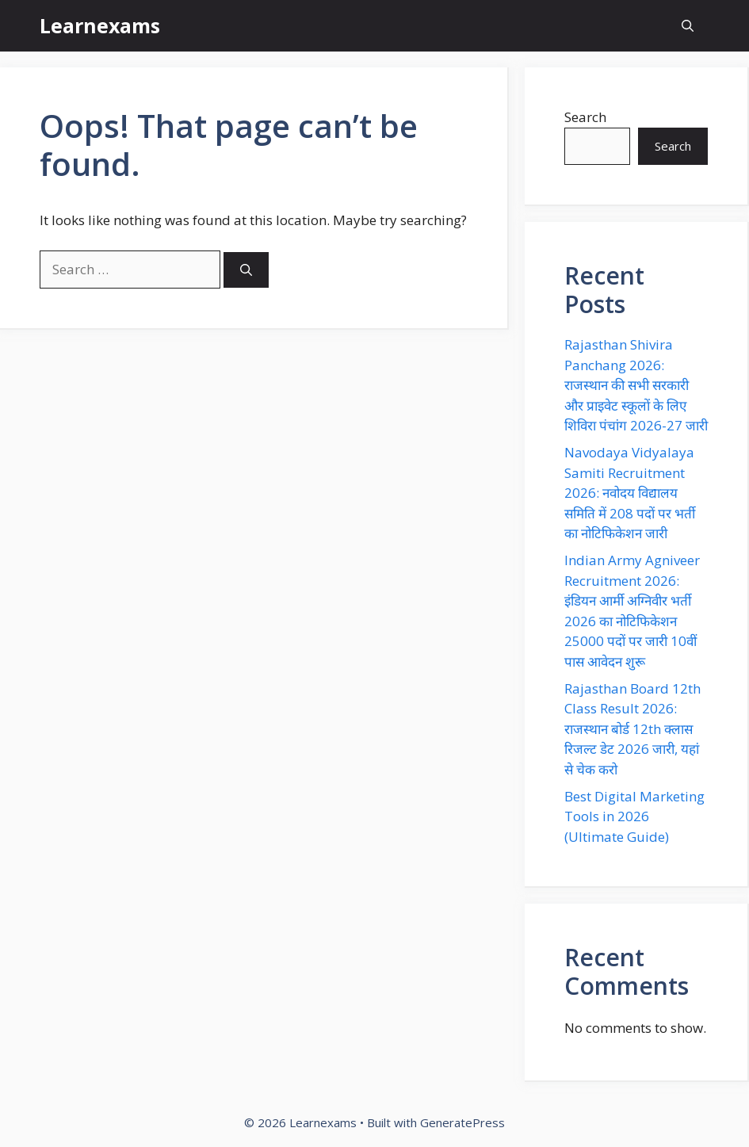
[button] (687, 26)
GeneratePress (462, 1122)
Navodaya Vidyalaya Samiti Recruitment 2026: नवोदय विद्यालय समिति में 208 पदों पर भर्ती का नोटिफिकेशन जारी (629, 492)
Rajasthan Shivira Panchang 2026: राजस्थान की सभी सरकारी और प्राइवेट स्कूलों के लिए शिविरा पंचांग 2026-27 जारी (636, 384)
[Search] (246, 270)
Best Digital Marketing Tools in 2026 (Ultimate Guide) (634, 816)
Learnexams (100, 25)
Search (585, 117)
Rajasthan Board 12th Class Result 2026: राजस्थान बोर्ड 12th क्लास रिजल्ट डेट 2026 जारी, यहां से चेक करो (632, 728)
